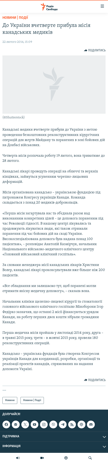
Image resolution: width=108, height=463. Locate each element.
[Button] (95, 50)
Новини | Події (15, 18)
